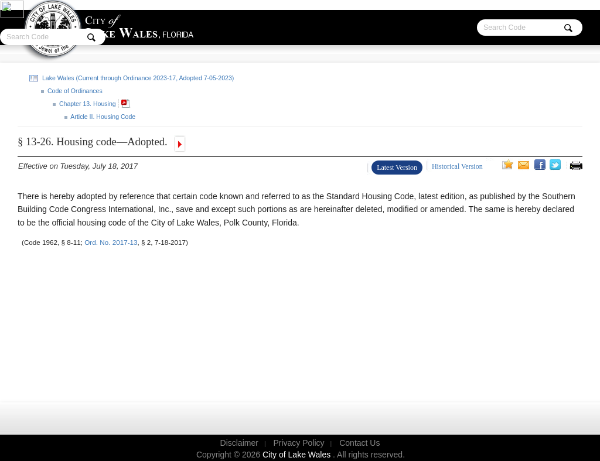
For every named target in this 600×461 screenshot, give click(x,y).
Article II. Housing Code (102, 116)
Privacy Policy (298, 443)
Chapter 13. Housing (86, 103)
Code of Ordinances (74, 90)
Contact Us (359, 443)
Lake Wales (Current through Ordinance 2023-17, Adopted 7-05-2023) (137, 77)
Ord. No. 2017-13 (110, 242)
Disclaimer (239, 443)
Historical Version (457, 166)
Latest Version (397, 167)
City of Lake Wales (297, 454)
